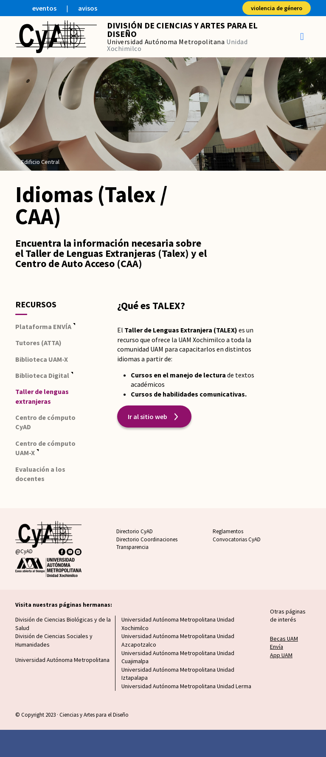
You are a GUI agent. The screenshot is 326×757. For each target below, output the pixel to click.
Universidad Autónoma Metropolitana (62, 660)
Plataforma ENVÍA (43, 326)
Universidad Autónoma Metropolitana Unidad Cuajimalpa (177, 657)
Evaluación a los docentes (40, 474)
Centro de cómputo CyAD (45, 422)
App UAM (281, 655)
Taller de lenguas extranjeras (42, 396)
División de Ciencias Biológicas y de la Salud (63, 624)
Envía (276, 646)
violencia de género (276, 8)
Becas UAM (284, 638)
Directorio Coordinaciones (146, 539)
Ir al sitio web (147, 416)
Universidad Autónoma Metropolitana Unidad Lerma (186, 686)
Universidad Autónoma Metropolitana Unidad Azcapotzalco (177, 640)
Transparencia (132, 547)
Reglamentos (228, 531)
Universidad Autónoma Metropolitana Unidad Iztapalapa (177, 674)
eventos (44, 8)
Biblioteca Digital (42, 375)
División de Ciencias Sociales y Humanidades (54, 640)
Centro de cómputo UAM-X (45, 448)
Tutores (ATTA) (38, 342)
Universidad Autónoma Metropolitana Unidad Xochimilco (177, 624)
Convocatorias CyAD (237, 539)
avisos (87, 8)
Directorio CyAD (134, 531)
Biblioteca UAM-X (41, 359)
